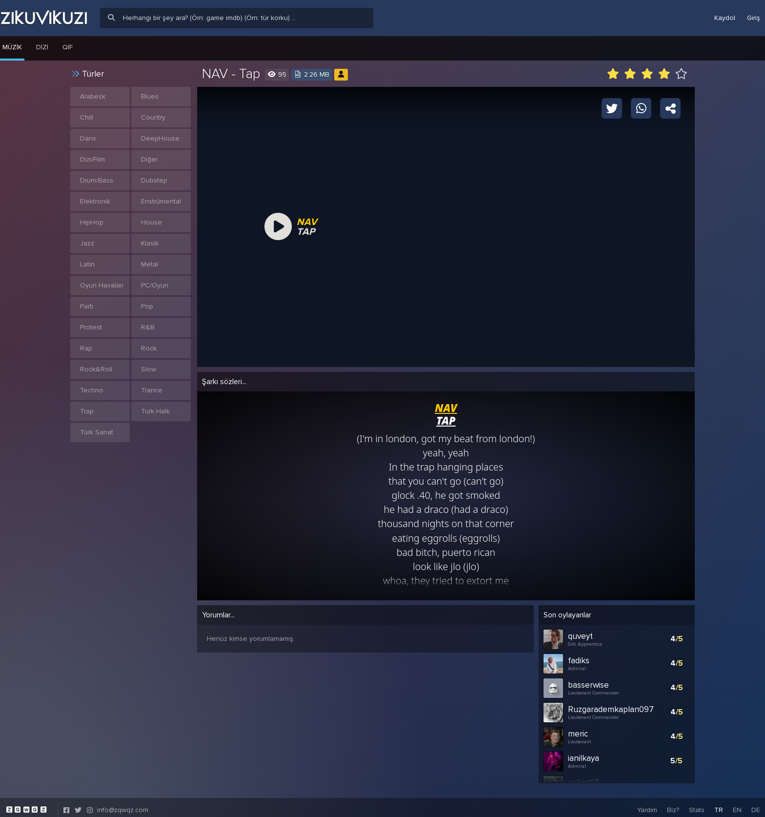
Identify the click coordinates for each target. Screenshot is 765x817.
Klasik (150, 243)
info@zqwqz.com (122, 804)
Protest (91, 327)
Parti (86, 306)
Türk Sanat (96, 432)
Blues (150, 96)
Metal (149, 264)
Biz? (673, 804)
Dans (88, 138)
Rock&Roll (96, 369)
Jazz (87, 243)
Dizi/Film (92, 159)
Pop (147, 306)
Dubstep (154, 180)
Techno (91, 390)
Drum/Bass (96, 180)
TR (718, 804)
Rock (149, 348)
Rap (86, 348)
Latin (87, 264)
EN (737, 804)
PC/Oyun (154, 285)
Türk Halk (155, 411)
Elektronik (95, 201)
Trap (87, 411)
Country (153, 117)
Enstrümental (161, 201)
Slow (148, 369)
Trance (151, 390)
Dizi (42, 47)
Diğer (149, 159)
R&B (148, 327)
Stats (697, 804)
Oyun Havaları (101, 285)
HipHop (91, 222)
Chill (86, 117)
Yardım (647, 804)
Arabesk (92, 96)
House (151, 222)
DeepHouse (160, 138)
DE (755, 804)
